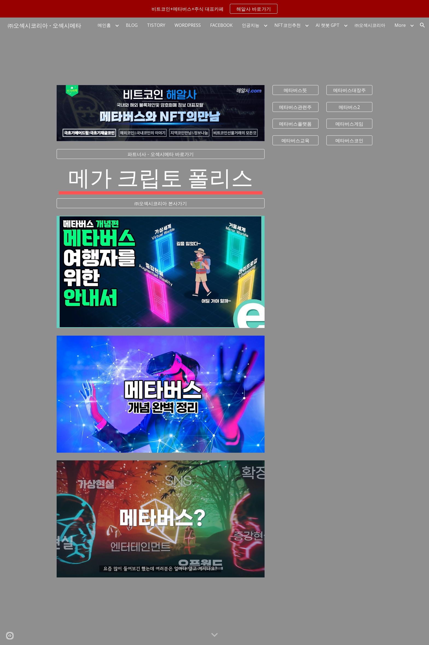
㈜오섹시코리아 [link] (370, 25)
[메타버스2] (349, 107)
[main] (161, 178)
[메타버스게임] (349, 123)
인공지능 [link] (250, 25)
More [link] (400, 25)
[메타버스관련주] (295, 107)
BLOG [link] (132, 25)
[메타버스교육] (295, 140)
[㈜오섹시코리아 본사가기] (160, 203)
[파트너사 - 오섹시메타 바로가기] (160, 154)
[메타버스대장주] (349, 90)
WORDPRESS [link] (188, 25)
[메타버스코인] (349, 140)
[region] (214, 9)
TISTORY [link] (156, 25)
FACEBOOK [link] (221, 25)
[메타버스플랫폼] (295, 123)
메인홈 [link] (104, 25)
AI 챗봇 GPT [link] (328, 25)
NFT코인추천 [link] (287, 25)
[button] (422, 25)
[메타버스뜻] (295, 90)
